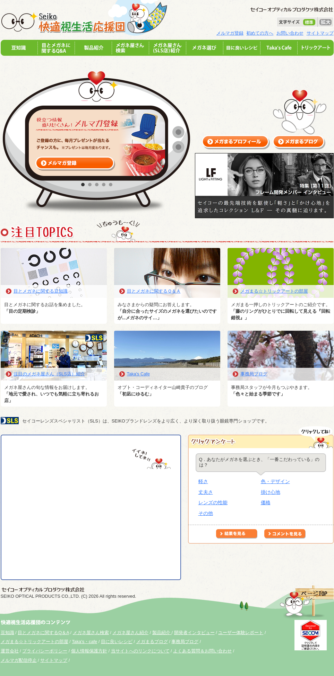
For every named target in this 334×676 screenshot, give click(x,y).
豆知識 (7, 632)
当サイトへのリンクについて (140, 650)
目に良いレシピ (116, 641)
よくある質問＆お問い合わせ (202, 650)
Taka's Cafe (138, 373)
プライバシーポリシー (44, 650)
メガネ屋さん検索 (91, 632)
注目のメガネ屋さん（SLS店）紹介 (49, 373)
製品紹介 (162, 632)
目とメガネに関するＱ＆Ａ (154, 291)
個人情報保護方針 (89, 650)
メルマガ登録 (229, 33)
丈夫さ (205, 492)
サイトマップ (320, 33)
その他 (205, 513)
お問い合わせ (289, 33)
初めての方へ (259, 33)
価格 (266, 502)
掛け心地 (270, 492)
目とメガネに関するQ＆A (43, 632)
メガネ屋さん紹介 (130, 632)
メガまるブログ (152, 641)
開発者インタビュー (194, 632)
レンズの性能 (213, 502)
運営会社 (10, 650)
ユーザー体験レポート (240, 632)
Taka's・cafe (84, 641)
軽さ (203, 481)
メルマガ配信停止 (19, 660)
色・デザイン (275, 481)
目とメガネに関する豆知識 (41, 291)
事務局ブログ (253, 373)
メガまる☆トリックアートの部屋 (274, 291)
